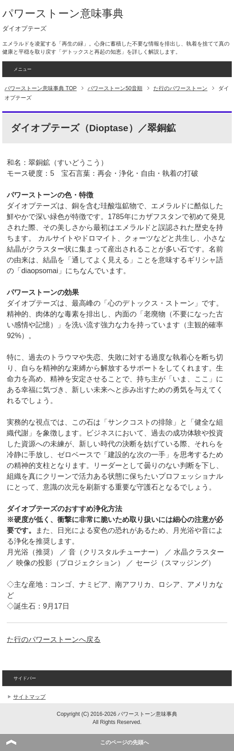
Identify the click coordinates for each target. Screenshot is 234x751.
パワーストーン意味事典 (63, 13)
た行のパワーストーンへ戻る (54, 639)
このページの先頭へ (124, 742)
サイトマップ (29, 697)
